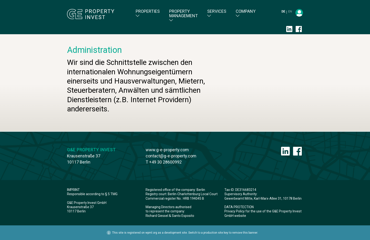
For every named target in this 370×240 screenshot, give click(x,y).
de (284, 11)
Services (216, 13)
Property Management (183, 15)
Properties (148, 13)
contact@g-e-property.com (171, 155)
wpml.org (151, 232)
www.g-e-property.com (167, 149)
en (290, 11)
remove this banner (244, 232)
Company (246, 13)
